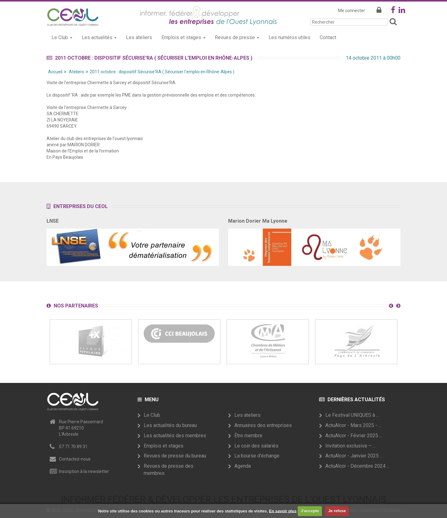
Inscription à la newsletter (84, 471)
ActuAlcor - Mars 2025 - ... (353, 425)
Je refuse (337, 510)
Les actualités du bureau (170, 425)
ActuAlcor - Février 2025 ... (353, 435)
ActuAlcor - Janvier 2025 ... (354, 456)
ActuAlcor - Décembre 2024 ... (357, 466)
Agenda (242, 466)
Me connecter (351, 10)
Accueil (55, 71)
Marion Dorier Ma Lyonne (257, 221)
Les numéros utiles (289, 37)
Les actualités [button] (99, 37)
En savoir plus (283, 510)
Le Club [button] (62, 37)
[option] (91, 341)
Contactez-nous (75, 459)
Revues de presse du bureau (175, 456)
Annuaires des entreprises (263, 425)
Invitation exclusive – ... (350, 446)
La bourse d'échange (256, 456)
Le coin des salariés (256, 446)
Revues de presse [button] (237, 37)
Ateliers (76, 71)
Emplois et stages (163, 446)
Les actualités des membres (175, 435)
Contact (328, 37)
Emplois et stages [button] (183, 37)
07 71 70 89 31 (73, 446)
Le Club (152, 415)
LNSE (53, 221)
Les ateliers (139, 37)
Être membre (248, 435)
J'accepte (310, 510)
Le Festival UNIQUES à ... (352, 415)
